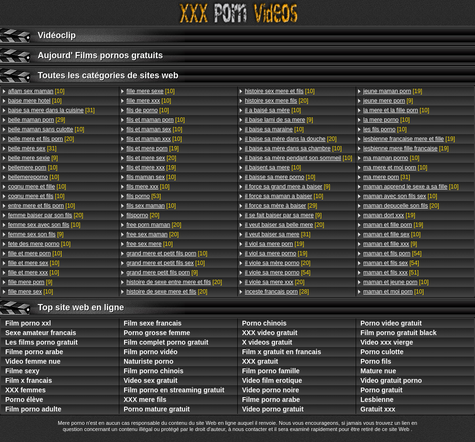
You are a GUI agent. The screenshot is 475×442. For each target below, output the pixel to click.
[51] (391, 272)
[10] (36, 91)
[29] (36, 119)
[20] (41, 139)
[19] (153, 148)
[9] (33, 158)
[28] (277, 291)
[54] (277, 272)
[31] (51, 110)
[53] (144, 196)
